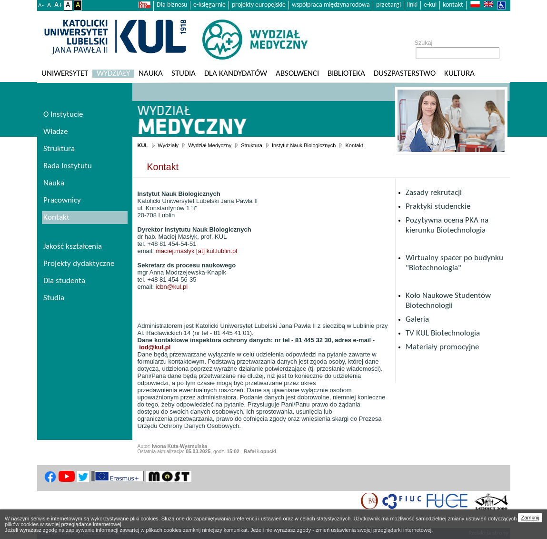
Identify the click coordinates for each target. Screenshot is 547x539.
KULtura (459, 74)
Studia (183, 74)
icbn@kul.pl (172, 286)
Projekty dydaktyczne (78, 264)
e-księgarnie (209, 5)
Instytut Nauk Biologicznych (304, 145)
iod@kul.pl (154, 347)
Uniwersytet (64, 74)
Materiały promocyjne (442, 347)
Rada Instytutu (67, 166)
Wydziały (113, 74)
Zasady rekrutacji (434, 193)
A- (41, 5)
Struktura (251, 145)
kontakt (453, 5)
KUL (143, 145)
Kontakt (354, 145)
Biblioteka (346, 74)
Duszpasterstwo (405, 74)
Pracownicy (62, 200)
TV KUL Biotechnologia (443, 333)
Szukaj (424, 43)
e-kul (430, 5)
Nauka (151, 74)
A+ (58, 5)
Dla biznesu (172, 5)
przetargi (388, 5)
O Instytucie (63, 115)
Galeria (417, 319)
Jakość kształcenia (72, 247)
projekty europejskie (259, 5)
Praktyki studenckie (438, 207)
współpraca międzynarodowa (331, 5)
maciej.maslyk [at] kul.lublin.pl (196, 250)
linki (412, 5)
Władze (55, 132)
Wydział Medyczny (209, 145)
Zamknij (530, 517)
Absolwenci (297, 74)
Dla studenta (64, 281)
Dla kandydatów (235, 74)
